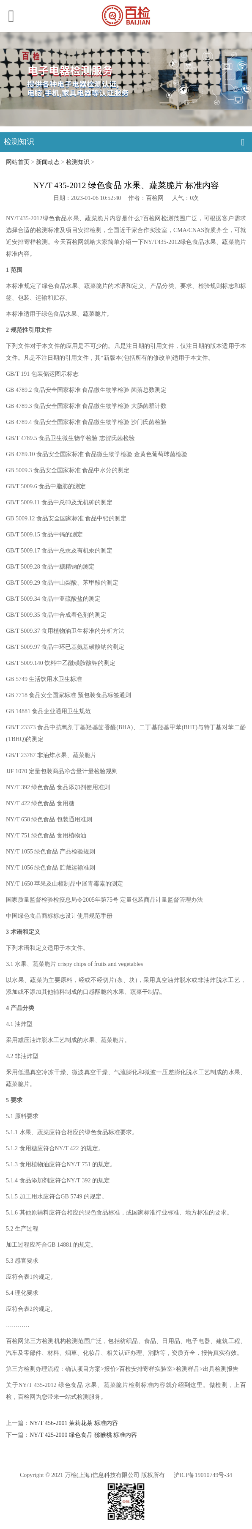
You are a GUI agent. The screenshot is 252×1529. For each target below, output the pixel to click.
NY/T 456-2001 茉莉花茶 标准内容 (74, 1423)
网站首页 (18, 162)
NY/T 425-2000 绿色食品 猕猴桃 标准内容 (83, 1435)
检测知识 (78, 162)
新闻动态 (48, 162)
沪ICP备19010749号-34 (203, 1475)
